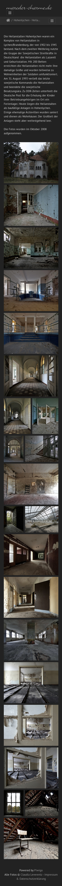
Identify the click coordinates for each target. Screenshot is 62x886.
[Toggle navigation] (10, 12)
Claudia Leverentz (31, 874)
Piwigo (38, 870)
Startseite (8, 21)
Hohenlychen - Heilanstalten (27, 20)
